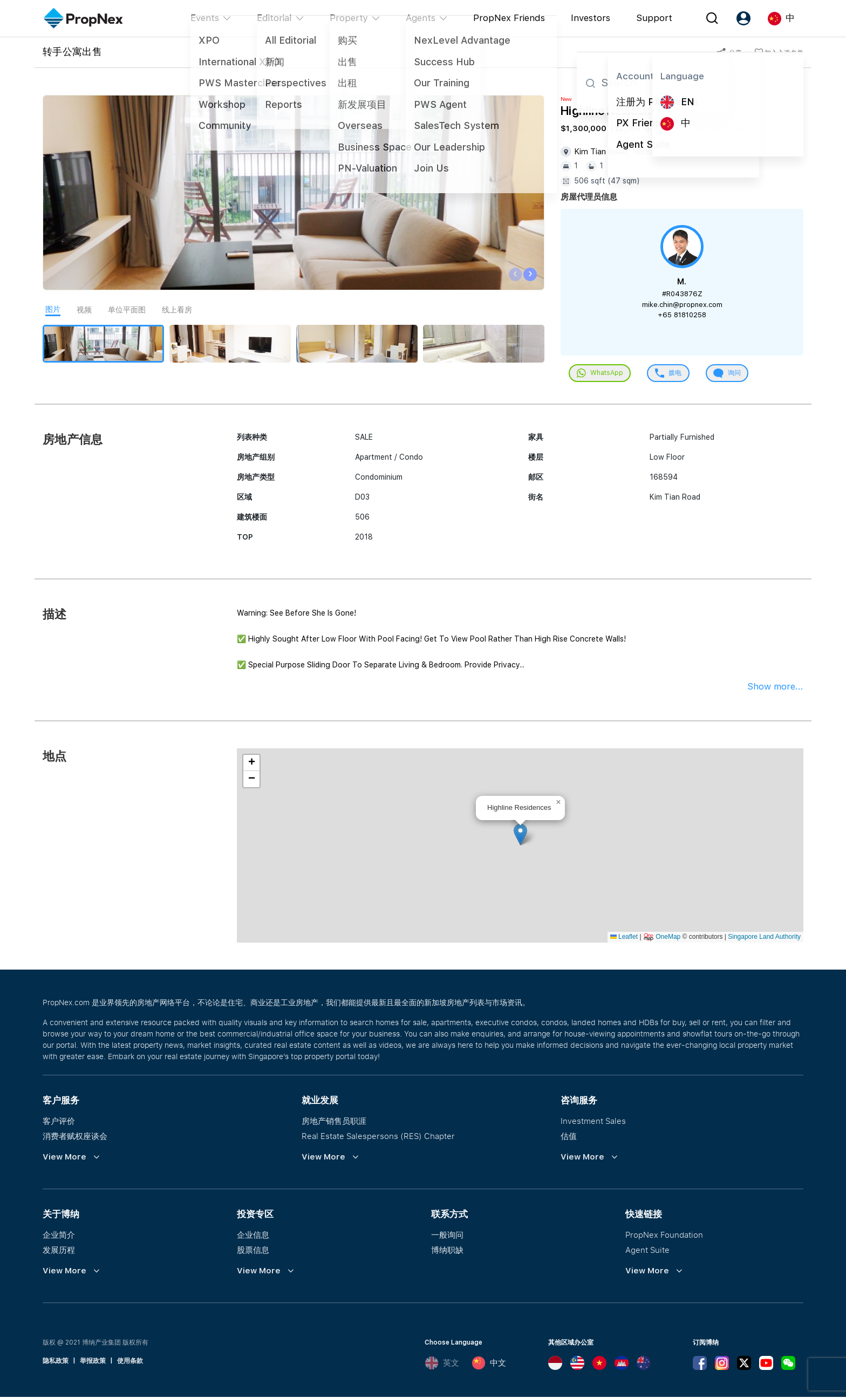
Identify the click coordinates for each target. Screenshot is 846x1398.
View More (64, 1158)
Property (349, 17)
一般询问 (447, 1235)
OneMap (668, 938)
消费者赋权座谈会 (75, 1136)
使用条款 (130, 1362)
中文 (489, 1364)
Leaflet (624, 938)
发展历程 (59, 1250)
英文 (442, 1364)
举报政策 (93, 1362)
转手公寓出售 (72, 51)
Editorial (274, 17)
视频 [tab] (84, 309)
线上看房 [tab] (177, 309)
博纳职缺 (447, 1250)
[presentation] (515, 274)
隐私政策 (56, 1362)
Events (204, 17)
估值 (569, 1136)
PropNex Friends (509, 17)
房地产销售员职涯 (334, 1121)
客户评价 (59, 1121)
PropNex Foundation (664, 1235)
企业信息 (253, 1235)
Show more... (775, 687)
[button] (520, 835)
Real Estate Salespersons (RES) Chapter (378, 1136)
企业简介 (59, 1235)
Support (654, 17)
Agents (420, 17)
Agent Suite (647, 1250)
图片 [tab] (52, 309)
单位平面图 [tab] (127, 309)
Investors (590, 17)
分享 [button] (729, 53)
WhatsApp (601, 373)
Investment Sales (593, 1121)
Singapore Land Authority (764, 938)
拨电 (672, 373)
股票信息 (253, 1250)
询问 (733, 373)
